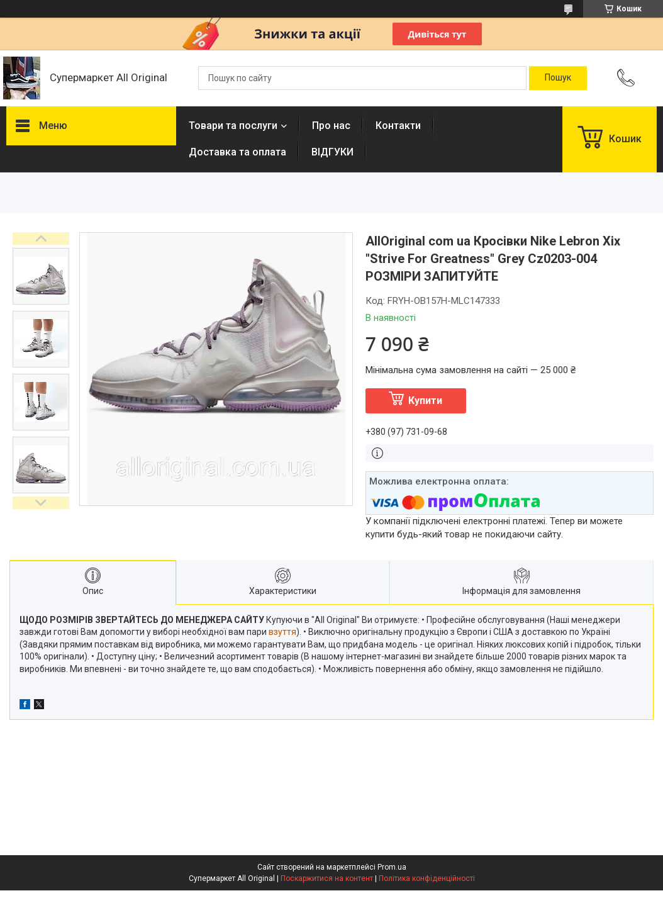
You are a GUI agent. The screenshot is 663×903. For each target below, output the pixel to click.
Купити (425, 401)
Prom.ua (391, 867)
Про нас (331, 126)
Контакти (398, 126)
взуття (282, 632)
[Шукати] (558, 78)
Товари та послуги (233, 126)
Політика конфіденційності (427, 878)
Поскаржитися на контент (327, 878)
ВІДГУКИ (332, 152)
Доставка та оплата (237, 152)
